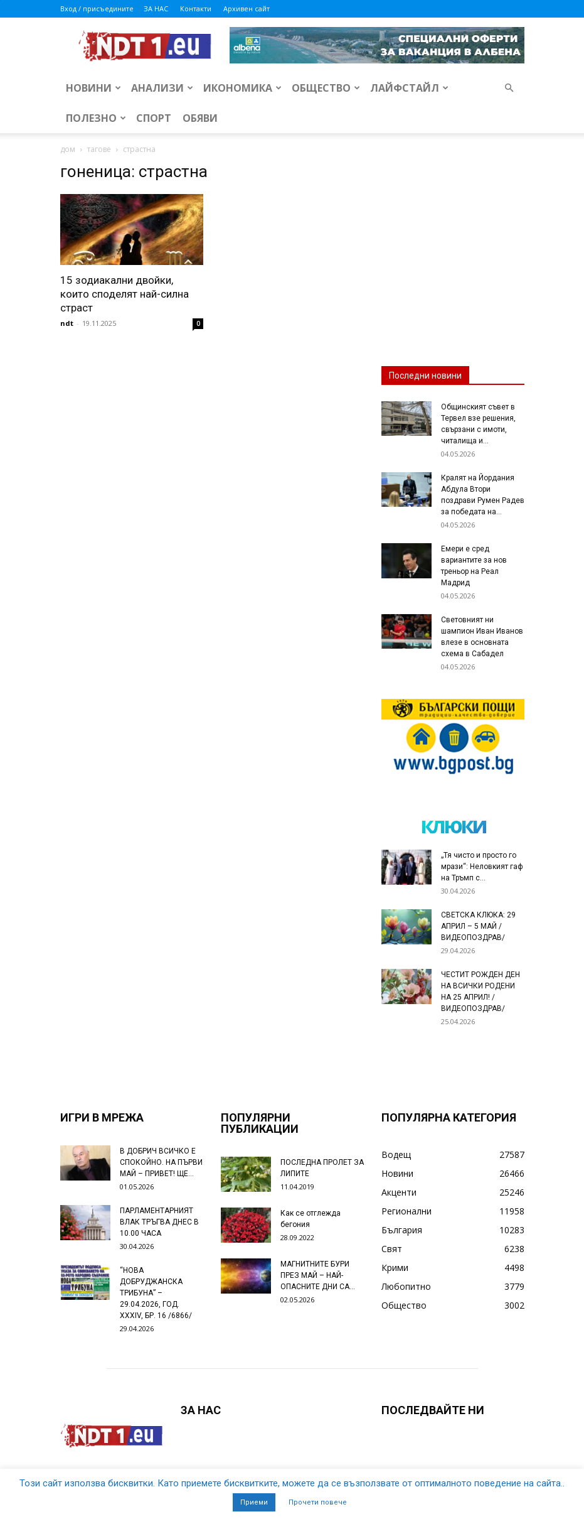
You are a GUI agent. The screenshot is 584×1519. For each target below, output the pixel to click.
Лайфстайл (409, 88)
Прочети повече (318, 1502)
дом (67, 149)
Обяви (200, 118)
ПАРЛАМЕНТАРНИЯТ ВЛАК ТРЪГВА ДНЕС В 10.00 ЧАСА (159, 1222)
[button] (509, 88)
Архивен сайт (246, 8)
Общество (326, 88)
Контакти (195, 8)
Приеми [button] (254, 1502)
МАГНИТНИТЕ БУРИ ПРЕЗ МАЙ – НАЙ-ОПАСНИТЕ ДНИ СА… (317, 1275)
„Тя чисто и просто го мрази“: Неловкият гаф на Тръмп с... (482, 866)
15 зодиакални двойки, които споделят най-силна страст (124, 294)
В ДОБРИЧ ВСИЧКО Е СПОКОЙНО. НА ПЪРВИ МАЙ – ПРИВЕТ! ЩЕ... (161, 1162)
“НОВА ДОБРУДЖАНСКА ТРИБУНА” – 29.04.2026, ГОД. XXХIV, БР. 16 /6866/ (156, 1293)
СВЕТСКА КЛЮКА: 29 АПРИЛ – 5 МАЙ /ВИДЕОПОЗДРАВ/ (478, 926)
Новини (93, 88)
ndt (66, 323)
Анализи (162, 88)
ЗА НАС (156, 8)
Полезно (96, 118)
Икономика (242, 88)
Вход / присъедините (97, 8)
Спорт (153, 118)
